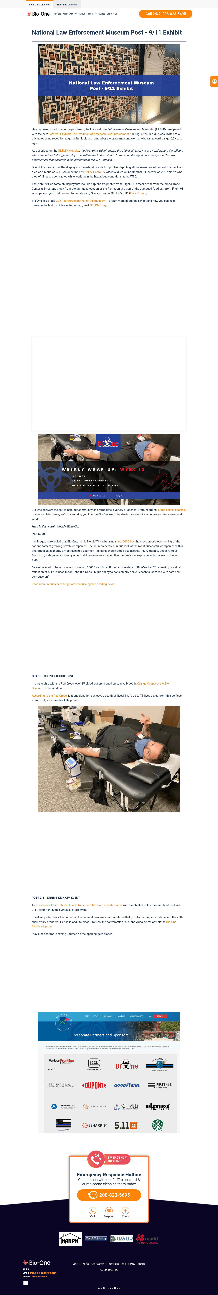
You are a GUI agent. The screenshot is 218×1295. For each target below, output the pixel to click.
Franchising (113, 1264)
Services (77, 1264)
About (86, 1264)
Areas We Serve (98, 1264)
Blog (123, 1264)
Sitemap (141, 1264)
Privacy (131, 1264)
